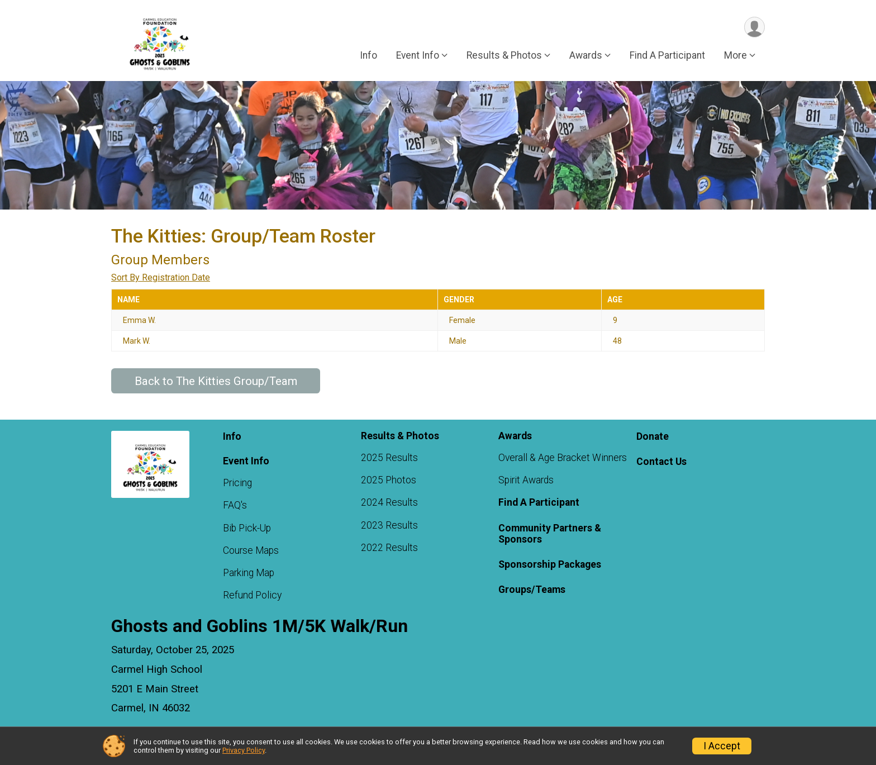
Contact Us (661, 461)
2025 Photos (388, 480)
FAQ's (235, 505)
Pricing (237, 482)
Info (368, 55)
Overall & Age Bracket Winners (562, 457)
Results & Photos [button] (504, 55)
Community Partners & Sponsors (549, 533)
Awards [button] (585, 55)
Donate (652, 436)
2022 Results (389, 547)
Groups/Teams (531, 589)
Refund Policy (252, 595)
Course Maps (251, 550)
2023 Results (389, 525)
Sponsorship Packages (549, 564)
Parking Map (248, 572)
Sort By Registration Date (160, 277)
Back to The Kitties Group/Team (216, 381)
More (735, 55)
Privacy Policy (243, 750)
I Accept (721, 746)
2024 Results (389, 502)
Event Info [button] (417, 55)
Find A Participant (667, 55)
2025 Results (389, 457)
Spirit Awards (526, 480)
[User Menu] (754, 27)
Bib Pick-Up (247, 528)
